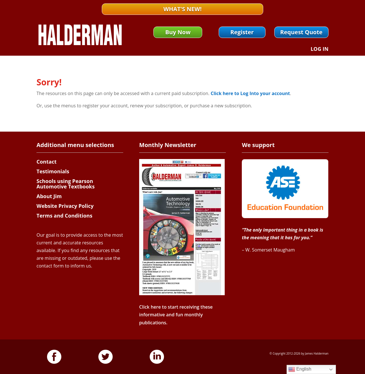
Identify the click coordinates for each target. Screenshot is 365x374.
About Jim (49, 196)
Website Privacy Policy (65, 205)
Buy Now (177, 32)
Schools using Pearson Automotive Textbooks (65, 184)
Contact (46, 161)
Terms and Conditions (64, 215)
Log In (319, 49)
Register (242, 32)
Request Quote (301, 32)
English (299, 369)
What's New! (182, 9)
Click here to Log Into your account (250, 93)
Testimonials (52, 171)
